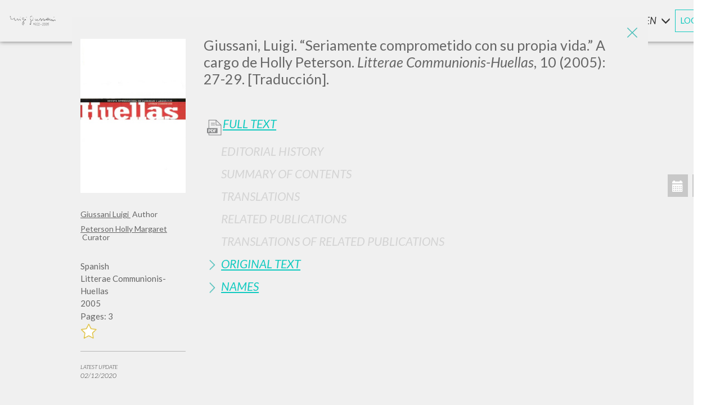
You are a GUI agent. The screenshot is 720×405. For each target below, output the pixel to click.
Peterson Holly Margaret (123, 228)
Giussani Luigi (105, 214)
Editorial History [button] (272, 151)
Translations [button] (260, 196)
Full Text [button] (249, 123)
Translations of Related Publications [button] (332, 241)
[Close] (631, 33)
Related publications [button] (283, 218)
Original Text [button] (260, 263)
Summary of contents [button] (286, 173)
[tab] (421, 151)
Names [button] (240, 286)
